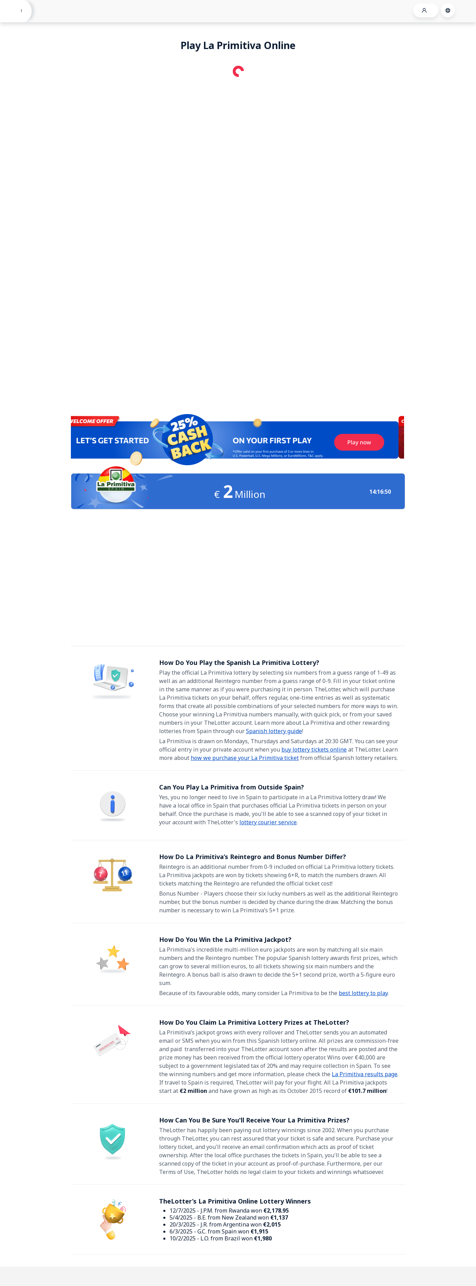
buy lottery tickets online (314, 749)
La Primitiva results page (364, 1074)
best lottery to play (363, 993)
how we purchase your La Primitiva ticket (245, 758)
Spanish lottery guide (274, 731)
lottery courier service (268, 822)
